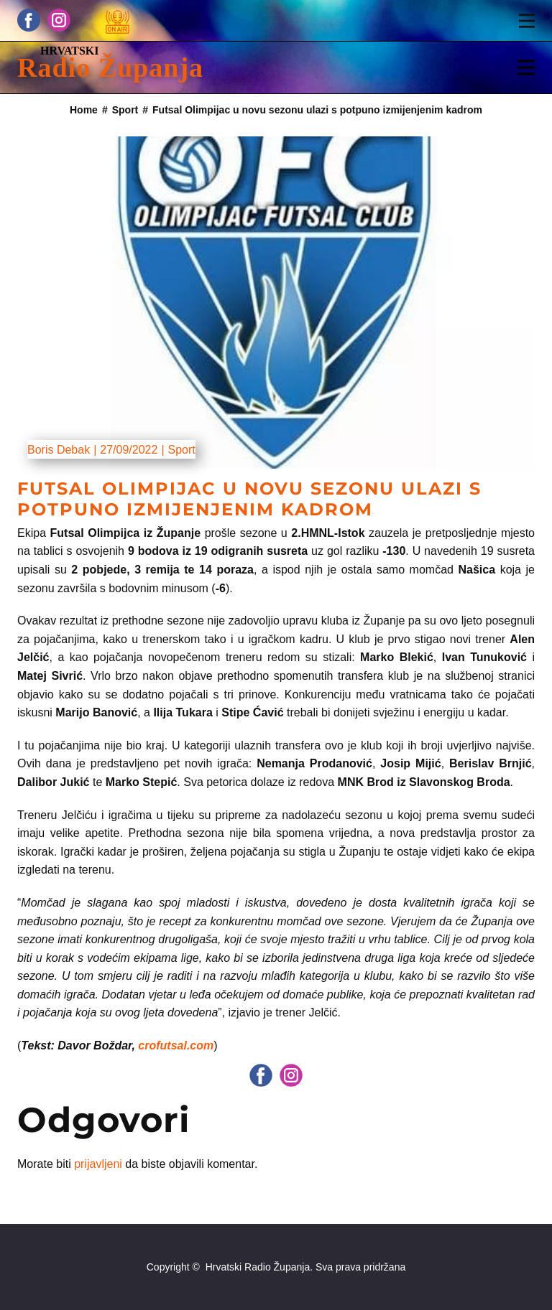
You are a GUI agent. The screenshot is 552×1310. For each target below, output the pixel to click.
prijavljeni (98, 1164)
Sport (125, 110)
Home (84, 110)
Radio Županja (110, 67)
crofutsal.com (175, 1045)
